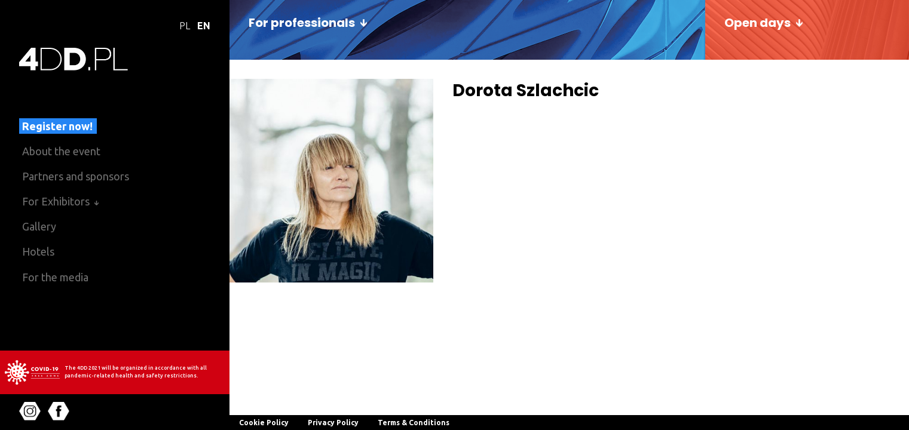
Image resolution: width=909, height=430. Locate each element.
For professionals (302, 22)
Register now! (57, 126)
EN (203, 25)
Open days (757, 22)
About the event (61, 151)
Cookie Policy (264, 422)
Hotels (38, 251)
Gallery (39, 226)
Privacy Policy (333, 422)
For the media (55, 277)
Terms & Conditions (413, 422)
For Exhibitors (56, 201)
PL (184, 25)
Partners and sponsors (75, 176)
